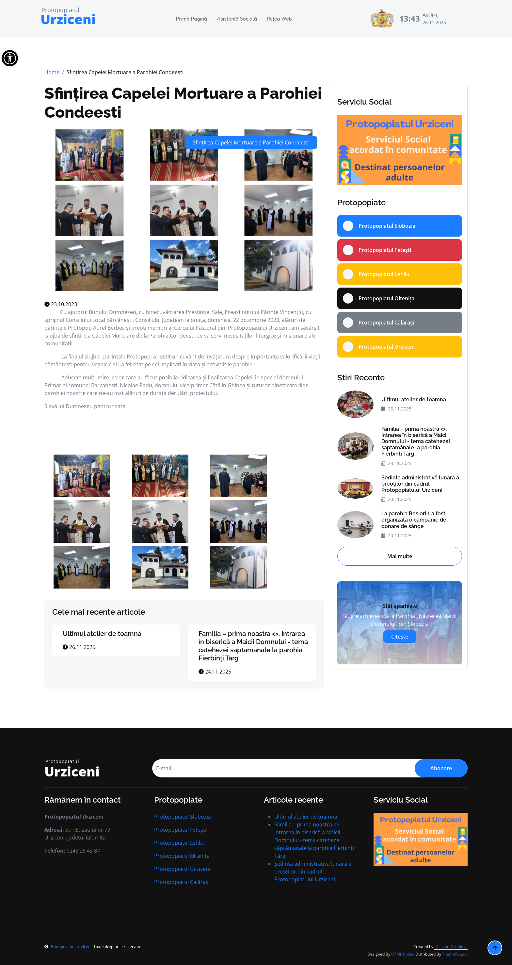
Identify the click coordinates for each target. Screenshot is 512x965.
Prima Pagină (191, 18)
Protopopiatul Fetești (180, 829)
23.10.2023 (60, 304)
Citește (399, 636)
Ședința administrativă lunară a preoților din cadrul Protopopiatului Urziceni (420, 483)
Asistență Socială (237, 18)
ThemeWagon (455, 954)
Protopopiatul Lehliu (179, 842)
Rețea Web (279, 18)
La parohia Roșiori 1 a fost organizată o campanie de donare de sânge (413, 519)
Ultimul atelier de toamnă (102, 634)
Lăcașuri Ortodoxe (451, 946)
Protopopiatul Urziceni (182, 869)
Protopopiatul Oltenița (182, 855)
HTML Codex (402, 954)
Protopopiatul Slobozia (182, 816)
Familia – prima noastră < (253, 646)
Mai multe (399, 556)
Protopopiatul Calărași (182, 882)
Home (51, 72)
